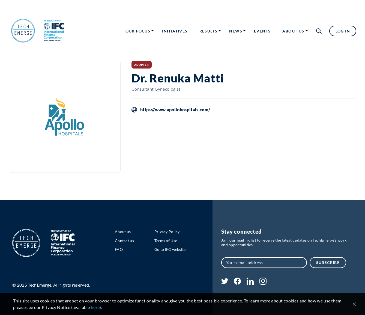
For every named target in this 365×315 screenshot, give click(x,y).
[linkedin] (250, 283)
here (95, 307)
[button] (319, 31)
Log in (343, 31)
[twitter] (224, 282)
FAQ (119, 249)
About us (293, 31)
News (235, 31)
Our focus (138, 31)
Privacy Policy (167, 231)
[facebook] (237, 283)
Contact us (124, 240)
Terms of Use (165, 240)
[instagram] (263, 283)
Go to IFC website (170, 249)
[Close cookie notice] (354, 304)
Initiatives (174, 31)
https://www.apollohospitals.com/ (175, 110)
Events (262, 31)
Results (208, 31)
